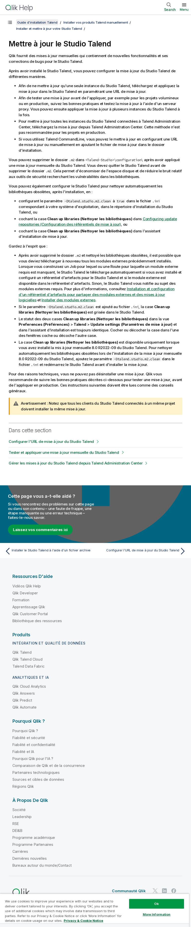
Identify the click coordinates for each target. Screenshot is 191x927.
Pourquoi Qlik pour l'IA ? (32, 758)
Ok (156, 904)
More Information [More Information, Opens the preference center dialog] (157, 914)
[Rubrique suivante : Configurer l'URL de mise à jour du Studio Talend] (142, 551)
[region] (94, 910)
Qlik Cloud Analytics (29, 686)
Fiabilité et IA (23, 751)
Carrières (20, 851)
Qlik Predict (22, 700)
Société (19, 810)
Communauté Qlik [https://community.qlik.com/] (128, 891)
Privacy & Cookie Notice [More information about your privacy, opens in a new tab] (83, 921)
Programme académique (33, 837)
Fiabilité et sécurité (28, 738)
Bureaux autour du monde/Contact (42, 865)
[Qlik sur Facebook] (174, 890)
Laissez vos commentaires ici (40, 529)
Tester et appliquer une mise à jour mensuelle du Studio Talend (64, 452)
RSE (15, 823)
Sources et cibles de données (38, 779)
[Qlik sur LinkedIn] (164, 890)
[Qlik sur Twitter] (155, 890)
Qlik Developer (25, 593)
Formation (20, 600)
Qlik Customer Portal (30, 614)
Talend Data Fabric (28, 666)
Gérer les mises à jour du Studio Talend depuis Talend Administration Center (76, 463)
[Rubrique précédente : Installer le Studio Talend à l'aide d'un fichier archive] (49, 551)
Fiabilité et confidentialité (33, 745)
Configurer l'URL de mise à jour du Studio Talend (51, 441)
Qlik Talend (22, 652)
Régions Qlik (23, 786)
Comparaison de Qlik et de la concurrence (48, 765)
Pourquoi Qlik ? (25, 731)
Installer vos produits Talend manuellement (95, 22)
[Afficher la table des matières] (10, 22)
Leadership (22, 817)
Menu (184, 9)
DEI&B (17, 830)
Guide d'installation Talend (37, 22)
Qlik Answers (23, 693)
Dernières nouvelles (29, 858)
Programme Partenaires (32, 844)
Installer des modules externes (69, 300)
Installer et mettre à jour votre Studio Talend (49, 29)
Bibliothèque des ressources (37, 621)
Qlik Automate (24, 707)
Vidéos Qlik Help (26, 586)
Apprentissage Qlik (28, 607)
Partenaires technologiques (36, 772)
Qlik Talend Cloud (27, 659)
